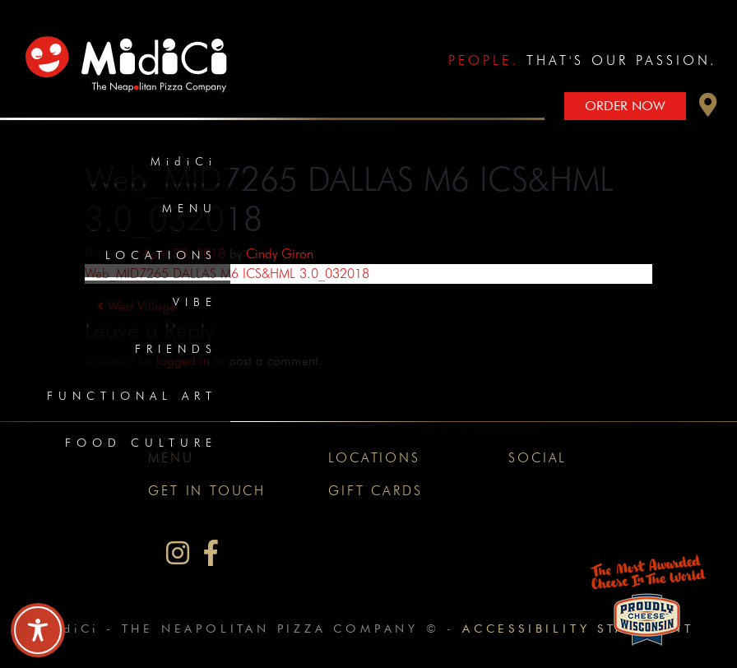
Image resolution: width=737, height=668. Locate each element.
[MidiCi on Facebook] (211, 553)
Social (537, 458)
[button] (708, 109)
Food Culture (141, 442)
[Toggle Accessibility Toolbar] (37, 630)
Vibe (195, 301)
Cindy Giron (279, 254)
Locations (161, 255)
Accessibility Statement (577, 628)
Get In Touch (207, 491)
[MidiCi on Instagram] (177, 553)
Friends (176, 348)
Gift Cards (375, 491)
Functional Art (132, 395)
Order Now (625, 106)
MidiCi (184, 161)
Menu (189, 208)
